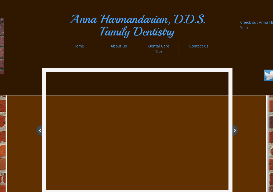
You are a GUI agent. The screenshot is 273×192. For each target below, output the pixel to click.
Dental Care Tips (158, 48)
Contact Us (198, 46)
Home (79, 46)
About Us (119, 46)
